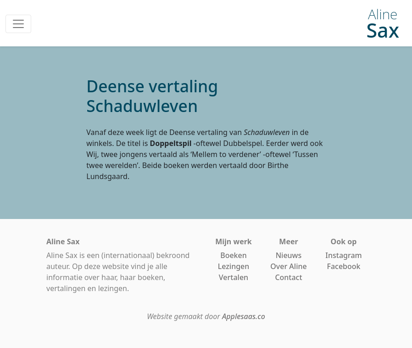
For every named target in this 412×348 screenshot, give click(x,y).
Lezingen (234, 266)
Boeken (233, 255)
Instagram (343, 255)
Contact (288, 277)
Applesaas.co (243, 316)
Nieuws (289, 255)
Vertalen (233, 277)
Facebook (343, 266)
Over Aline (288, 266)
